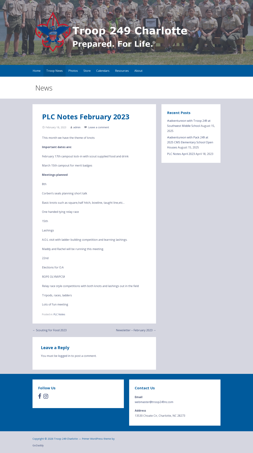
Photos (73, 71)
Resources (122, 71)
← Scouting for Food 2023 (50, 330)
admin (76, 127)
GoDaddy (38, 445)
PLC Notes (59, 314)
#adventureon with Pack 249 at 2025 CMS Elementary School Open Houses (190, 142)
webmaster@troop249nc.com (154, 402)
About (138, 71)
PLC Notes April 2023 (181, 154)
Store (87, 71)
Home (37, 71)
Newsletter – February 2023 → (136, 330)
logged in (64, 356)
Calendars (102, 71)
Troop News (54, 71)
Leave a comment (98, 127)
